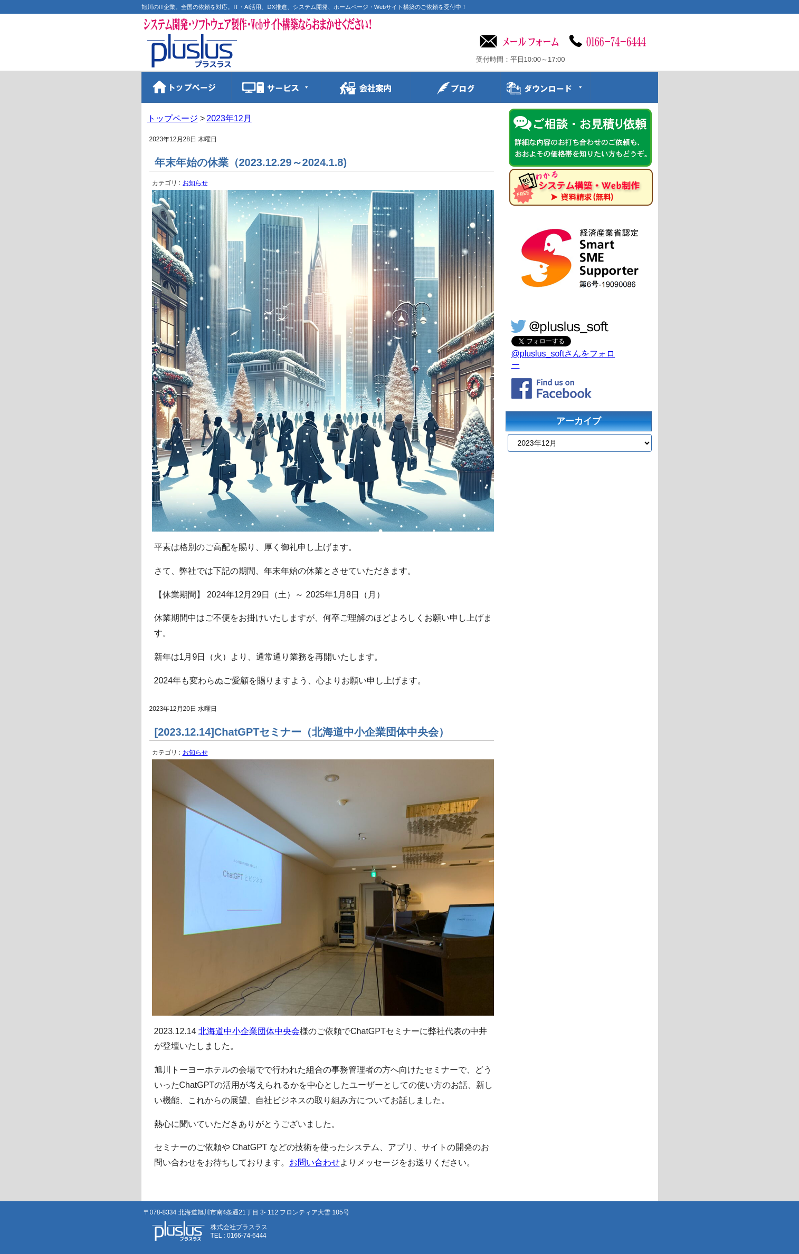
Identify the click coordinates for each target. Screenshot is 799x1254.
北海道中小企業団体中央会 (249, 1031)
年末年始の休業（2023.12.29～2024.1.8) (251, 162)
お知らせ (195, 183)
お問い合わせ (314, 1162)
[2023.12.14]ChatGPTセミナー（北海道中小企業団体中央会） (302, 732)
